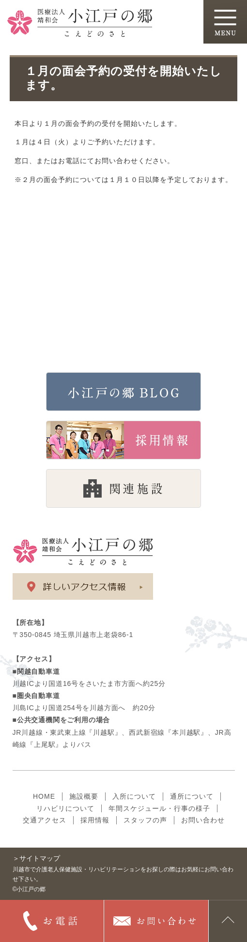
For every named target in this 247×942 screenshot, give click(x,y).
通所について (192, 796)
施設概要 (83, 796)
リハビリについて (65, 808)
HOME (44, 796)
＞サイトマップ (36, 858)
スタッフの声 (145, 820)
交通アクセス (44, 820)
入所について (134, 796)
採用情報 (94, 820)
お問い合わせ (203, 820)
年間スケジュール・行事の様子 (159, 808)
